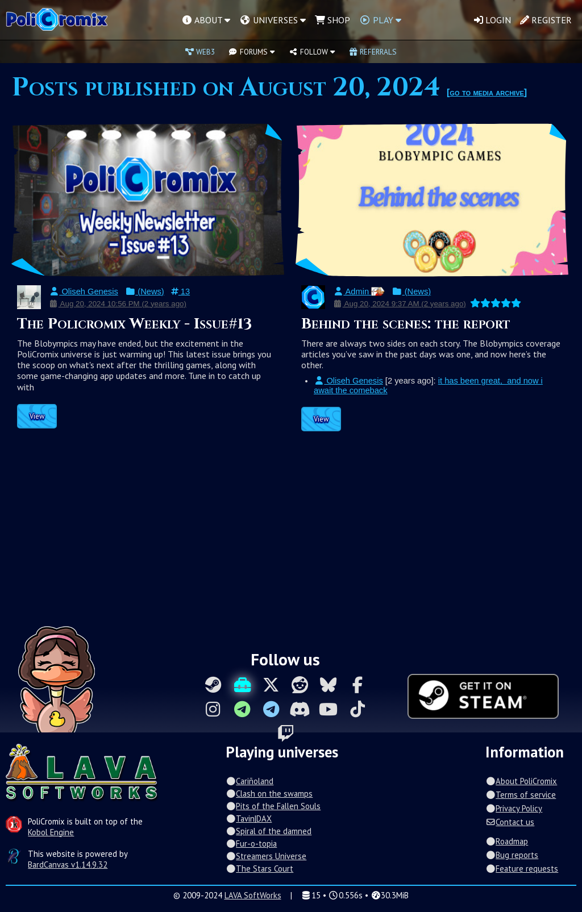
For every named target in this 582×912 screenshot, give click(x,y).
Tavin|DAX (249, 818)
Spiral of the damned (268, 831)
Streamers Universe (266, 856)
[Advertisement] (291, 539)
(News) (144, 291)
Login (492, 20)
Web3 (200, 52)
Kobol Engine (51, 832)
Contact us (509, 822)
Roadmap (506, 841)
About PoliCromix (521, 781)
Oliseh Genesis (83, 291)
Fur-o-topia (251, 843)
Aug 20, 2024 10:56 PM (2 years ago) (117, 303)
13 (180, 291)
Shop (332, 20)
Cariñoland (249, 781)
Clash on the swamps (269, 793)
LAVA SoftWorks (253, 895)
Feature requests (521, 868)
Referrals (372, 52)
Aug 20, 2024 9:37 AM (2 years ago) (399, 303)
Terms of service (520, 794)
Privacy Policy (513, 808)
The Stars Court (259, 868)
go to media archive (486, 92)
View (37, 416)
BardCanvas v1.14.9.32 (67, 864)
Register (546, 20)
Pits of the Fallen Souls (273, 806)
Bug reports (511, 854)
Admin (359, 291)
